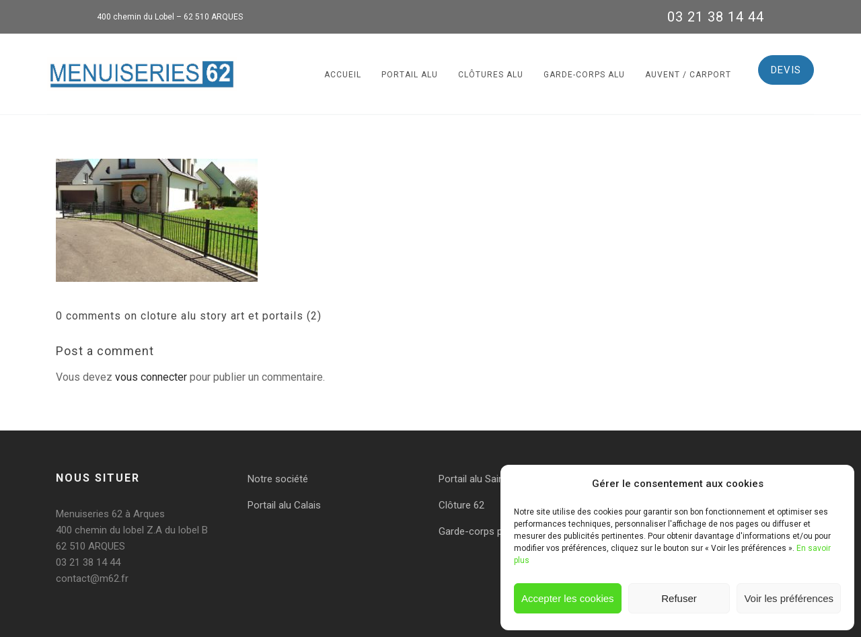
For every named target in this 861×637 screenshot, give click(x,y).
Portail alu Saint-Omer (487, 479)
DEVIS (786, 70)
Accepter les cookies (567, 598)
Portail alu (409, 74)
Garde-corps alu (584, 74)
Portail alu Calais (284, 505)
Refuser (679, 598)
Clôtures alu (490, 74)
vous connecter (151, 377)
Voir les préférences (788, 598)
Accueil (342, 74)
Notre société (278, 479)
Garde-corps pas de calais (497, 531)
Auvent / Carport (688, 74)
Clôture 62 (461, 505)
